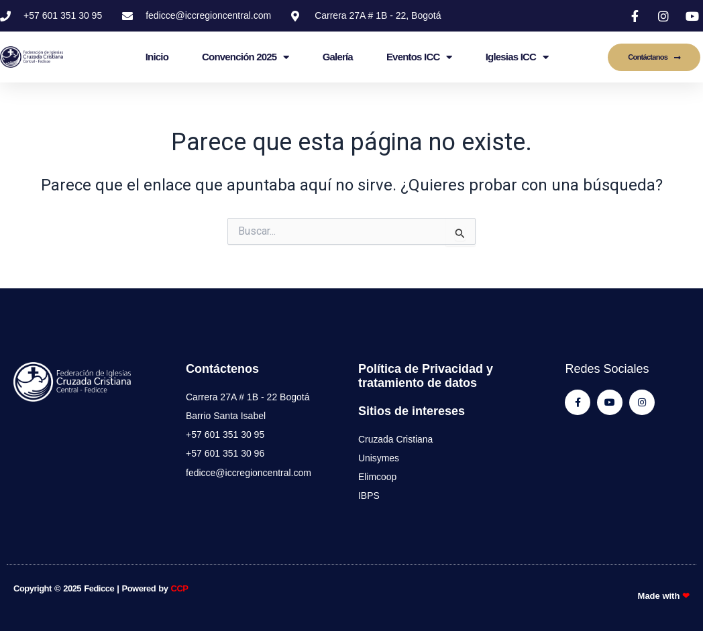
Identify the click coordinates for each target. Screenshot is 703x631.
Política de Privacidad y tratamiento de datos (425, 375)
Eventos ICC (419, 57)
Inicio (157, 56)
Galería (338, 56)
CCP (179, 588)
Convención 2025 (245, 57)
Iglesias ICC (517, 57)
